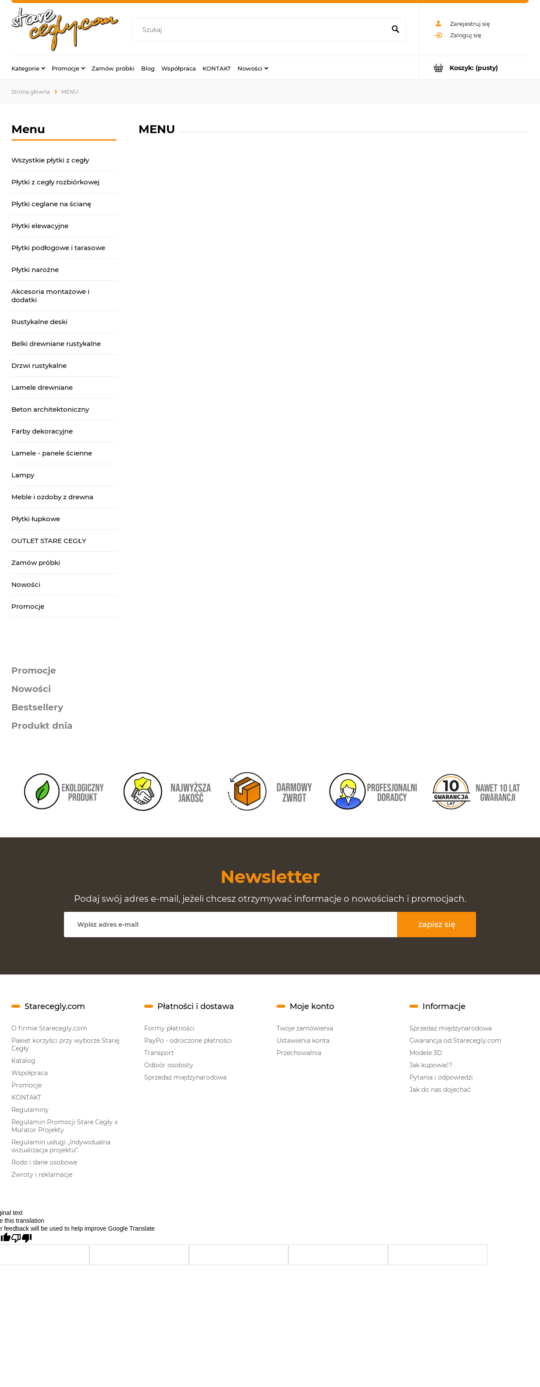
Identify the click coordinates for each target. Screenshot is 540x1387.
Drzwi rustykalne (39, 365)
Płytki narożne (35, 269)
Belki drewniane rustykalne (56, 343)
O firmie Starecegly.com (49, 1028)
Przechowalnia (299, 1053)
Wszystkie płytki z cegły (50, 160)
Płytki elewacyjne (39, 226)
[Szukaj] (395, 30)
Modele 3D (425, 1053)
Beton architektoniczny (50, 409)
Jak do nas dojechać (440, 1090)
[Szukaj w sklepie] (261, 29)
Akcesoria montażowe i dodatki (50, 295)
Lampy (22, 475)
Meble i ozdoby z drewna (52, 497)
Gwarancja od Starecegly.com (455, 1041)
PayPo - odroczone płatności (188, 1041)
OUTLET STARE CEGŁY (48, 540)
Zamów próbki (35, 562)
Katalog (23, 1061)
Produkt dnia (41, 725)
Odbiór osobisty (168, 1065)
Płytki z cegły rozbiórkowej (55, 182)
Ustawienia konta (303, 1041)
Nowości (25, 584)
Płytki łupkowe (35, 519)
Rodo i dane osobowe (44, 1162)
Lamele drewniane (42, 387)
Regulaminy (30, 1110)
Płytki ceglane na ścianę (51, 204)
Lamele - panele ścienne (51, 453)
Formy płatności (169, 1028)
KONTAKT (26, 1097)
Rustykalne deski (39, 322)
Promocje (27, 606)
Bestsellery (37, 707)
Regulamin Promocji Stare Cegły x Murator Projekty (64, 1126)
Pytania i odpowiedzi (441, 1077)
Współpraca (29, 1073)
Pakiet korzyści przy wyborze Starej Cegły (65, 1044)
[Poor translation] (21, 1238)
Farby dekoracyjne (42, 431)
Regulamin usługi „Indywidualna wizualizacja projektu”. (60, 1146)
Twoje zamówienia (305, 1028)
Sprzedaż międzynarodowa (185, 1077)
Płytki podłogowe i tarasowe (58, 248)
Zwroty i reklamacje (41, 1175)
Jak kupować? (430, 1065)
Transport (159, 1053)
